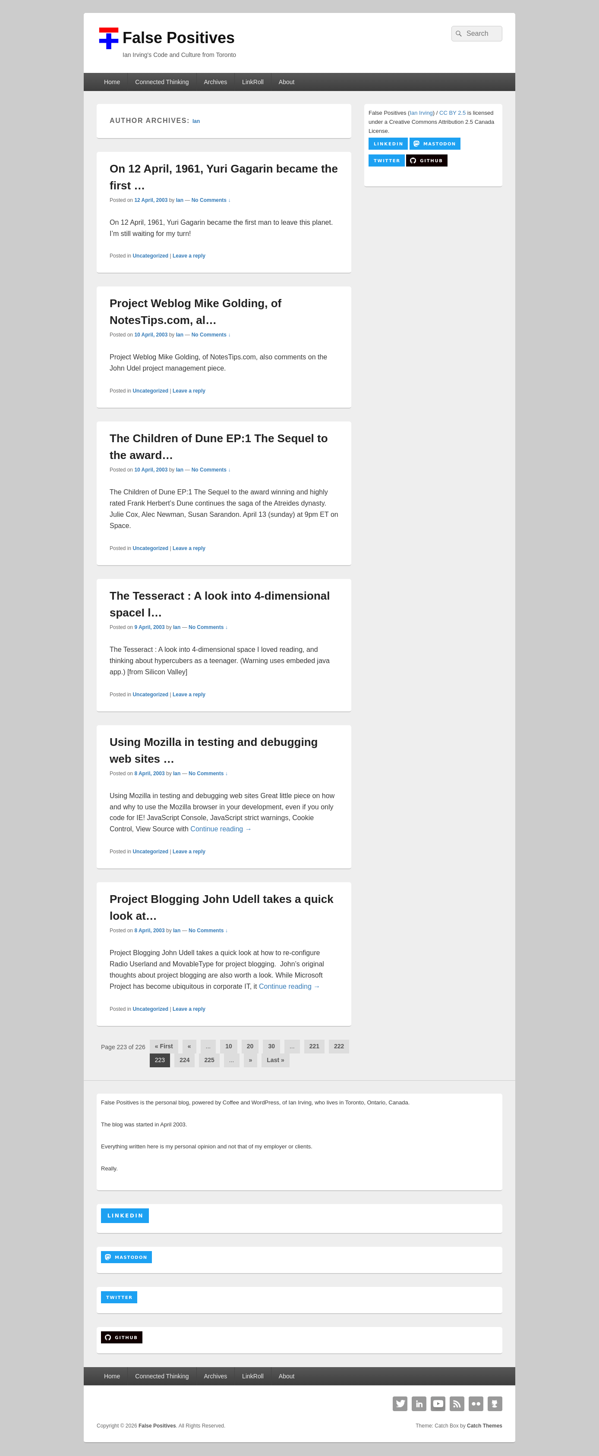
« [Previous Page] (189, 1046)
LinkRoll (253, 82)
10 (228, 1046)
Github (495, 1403)
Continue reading (221, 829)
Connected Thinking (162, 82)
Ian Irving (421, 113)
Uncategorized (150, 256)
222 (339, 1046)
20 (250, 1046)
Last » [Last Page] (275, 1060)
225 (209, 1060)
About (287, 82)
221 (314, 1046)
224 (184, 1060)
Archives (215, 82)
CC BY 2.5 (452, 113)
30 (271, 1046)
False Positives (179, 38)
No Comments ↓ (211, 200)
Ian (196, 121)
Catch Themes (484, 1426)
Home (112, 82)
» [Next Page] (250, 1060)
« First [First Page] (164, 1046)
